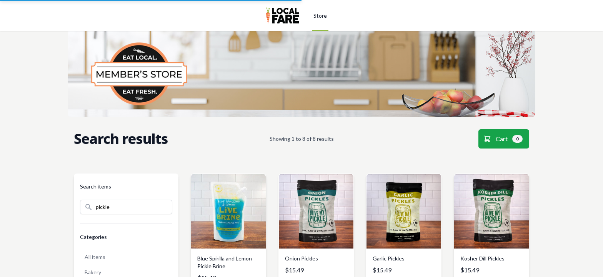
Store (320, 15)
